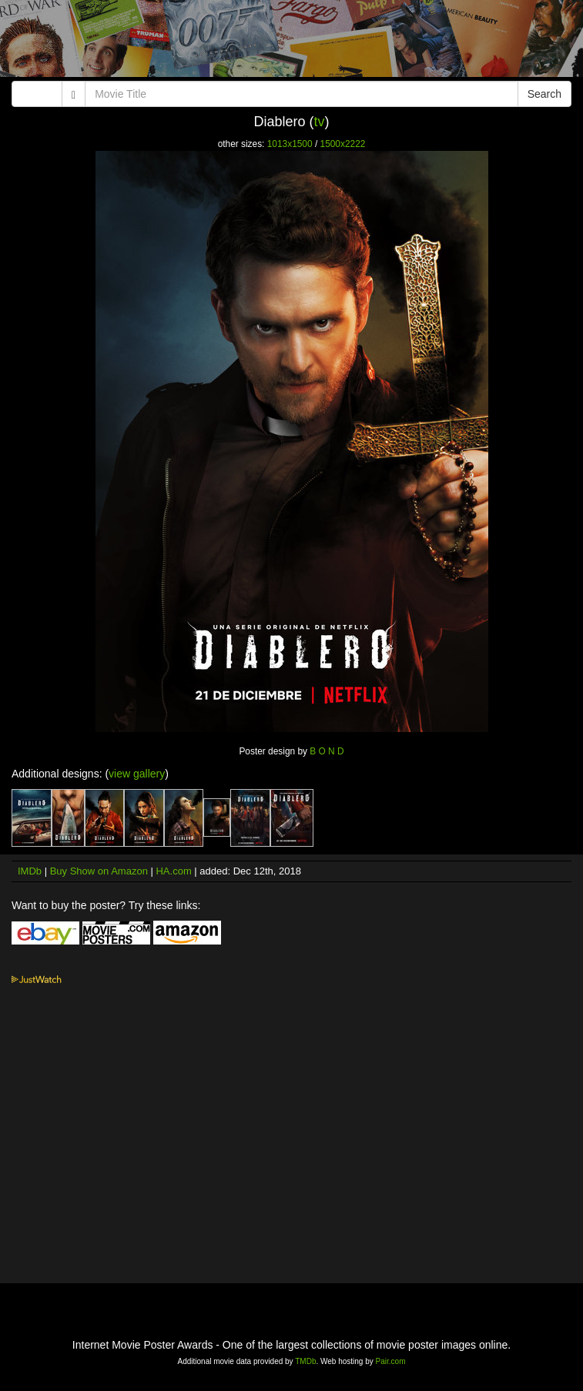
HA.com (173, 871)
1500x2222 (343, 144)
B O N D (326, 751)
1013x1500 (290, 144)
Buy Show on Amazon (99, 871)
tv (319, 121)
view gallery (137, 773)
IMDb (30, 871)
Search (544, 94)
